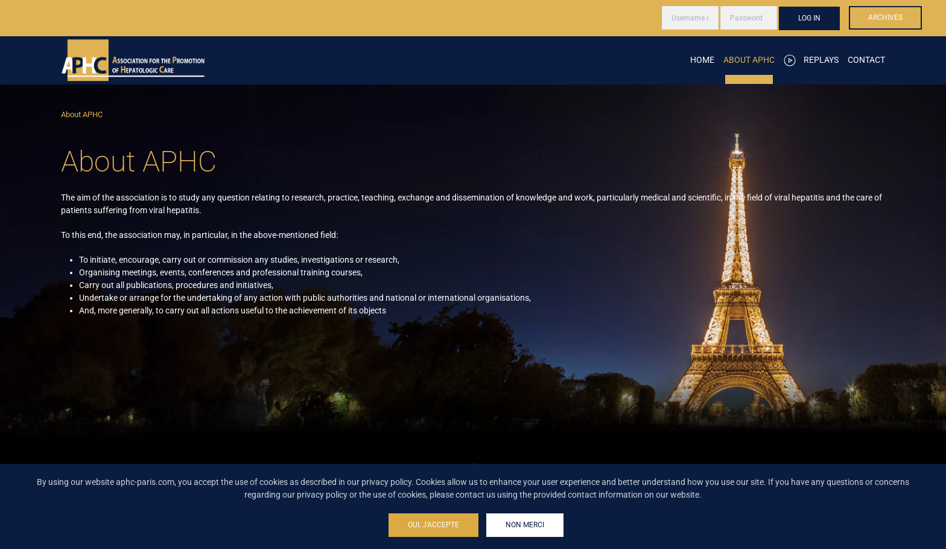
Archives (885, 17)
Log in (809, 18)
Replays (811, 60)
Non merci (525, 525)
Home (702, 60)
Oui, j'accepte (433, 525)
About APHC (749, 60)
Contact (866, 60)
